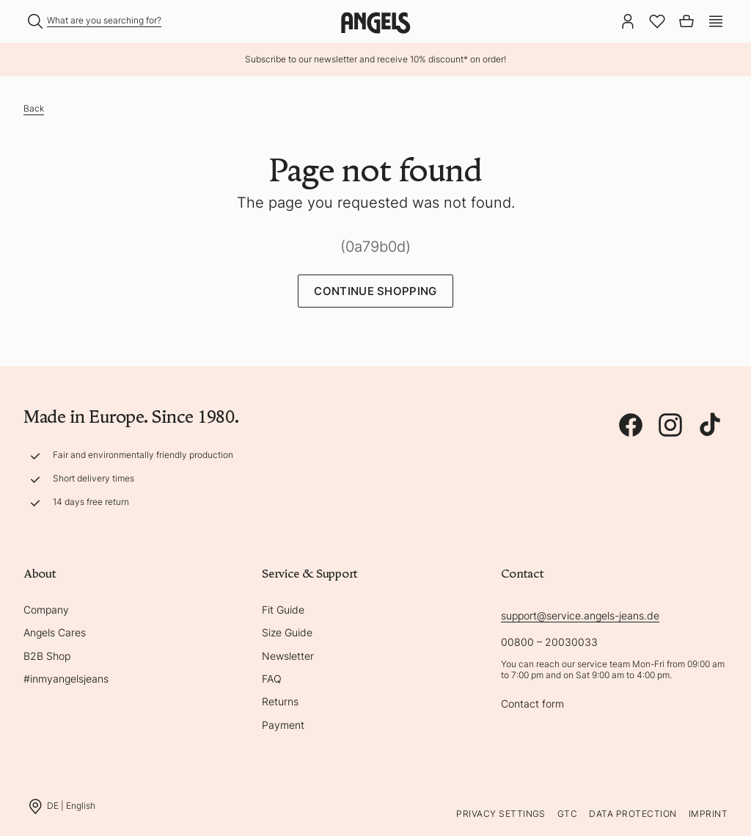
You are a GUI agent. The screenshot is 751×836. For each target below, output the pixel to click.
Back (33, 108)
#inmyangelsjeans (66, 678)
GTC (567, 813)
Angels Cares (54, 632)
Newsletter (288, 655)
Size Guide (287, 632)
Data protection (632, 813)
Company (46, 609)
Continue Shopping (375, 291)
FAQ (272, 678)
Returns (280, 701)
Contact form (532, 703)
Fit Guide (283, 609)
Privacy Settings (501, 813)
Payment (283, 724)
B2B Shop (46, 655)
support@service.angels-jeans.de (580, 615)
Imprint (708, 813)
